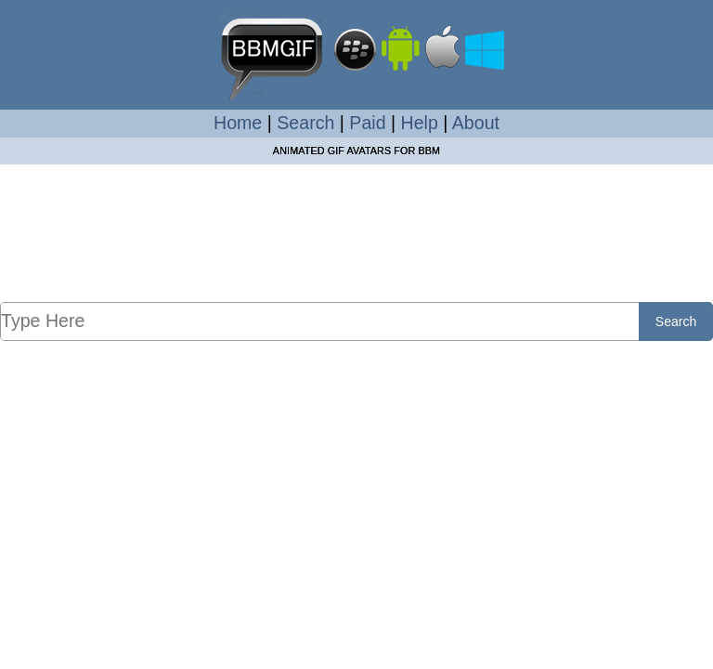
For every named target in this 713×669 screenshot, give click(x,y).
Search (305, 122)
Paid (367, 122)
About (475, 122)
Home (238, 122)
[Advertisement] (356, 252)
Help (419, 122)
